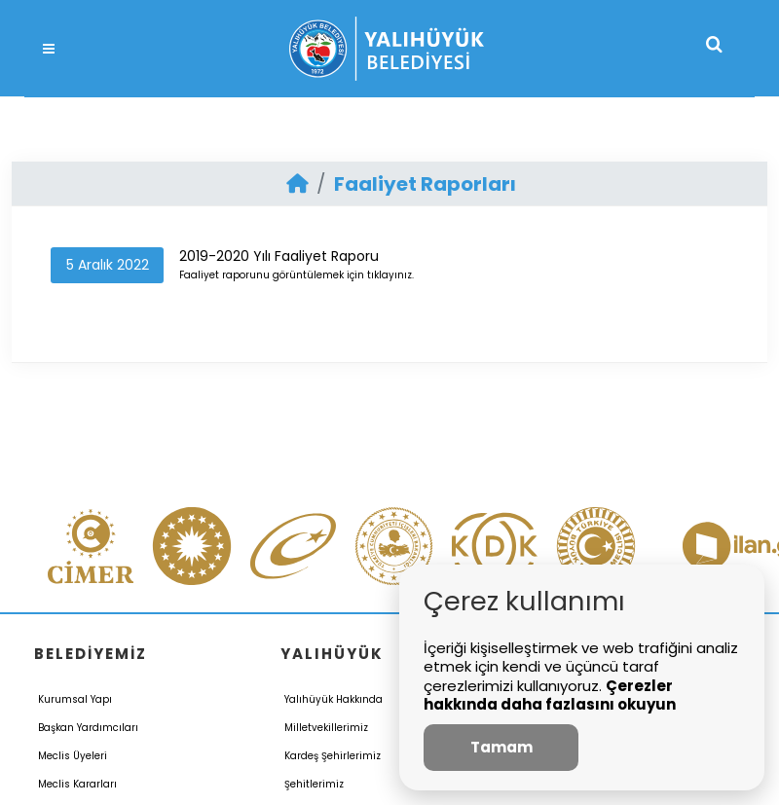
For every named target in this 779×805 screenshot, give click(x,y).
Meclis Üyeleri (72, 756)
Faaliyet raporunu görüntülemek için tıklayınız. (296, 275)
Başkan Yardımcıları (88, 727)
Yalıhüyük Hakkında (333, 699)
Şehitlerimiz (314, 784)
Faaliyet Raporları (425, 184)
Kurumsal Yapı (75, 699)
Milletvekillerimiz (326, 727)
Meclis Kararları (77, 784)
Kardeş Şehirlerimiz (332, 756)
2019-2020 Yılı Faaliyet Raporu (279, 256)
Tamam (501, 747)
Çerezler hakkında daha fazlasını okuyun (550, 695)
